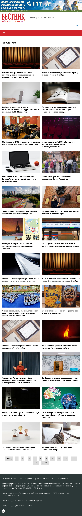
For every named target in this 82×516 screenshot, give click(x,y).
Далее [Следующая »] (44, 462)
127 (36, 462)
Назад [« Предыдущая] (9, 458)
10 (52, 458)
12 (66, 458)
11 (59, 458)
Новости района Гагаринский (41, 18)
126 (74, 458)
